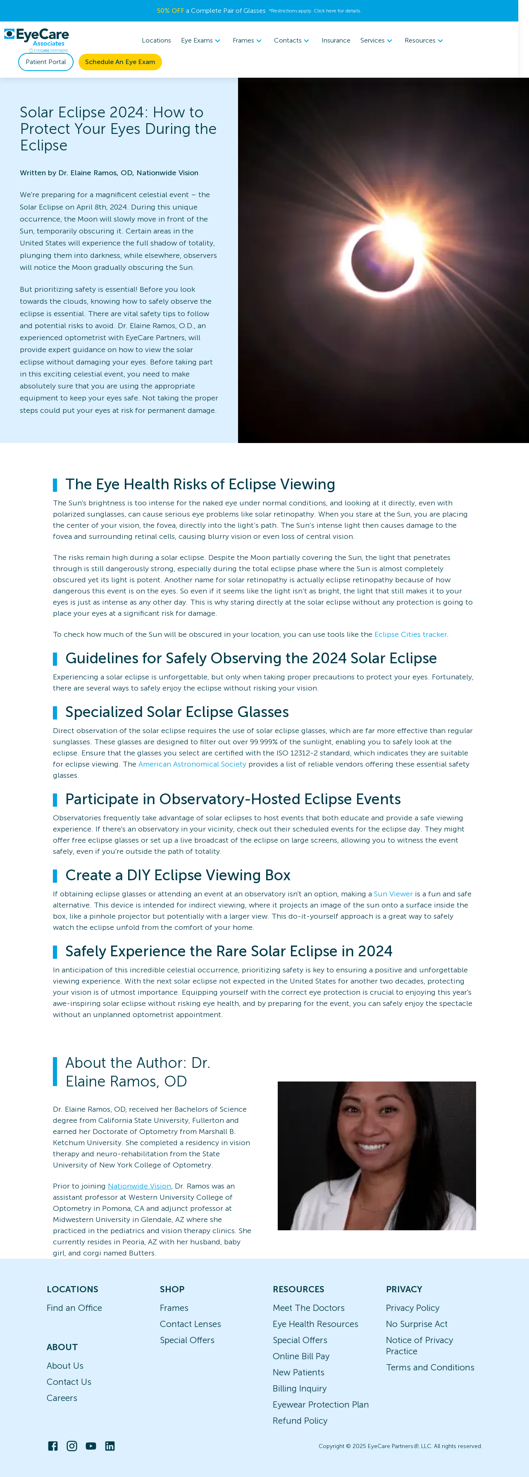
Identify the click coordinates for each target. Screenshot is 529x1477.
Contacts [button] (298, 40)
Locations (162, 40)
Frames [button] (254, 40)
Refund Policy (300, 1420)
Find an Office (74, 1308)
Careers (62, 1398)
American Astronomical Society (192, 764)
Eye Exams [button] (208, 40)
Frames (174, 1308)
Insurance (341, 40)
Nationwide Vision (139, 1186)
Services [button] (383, 40)
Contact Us (69, 1382)
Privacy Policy (412, 1308)
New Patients (298, 1372)
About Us (65, 1365)
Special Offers (187, 1340)
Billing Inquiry (299, 1388)
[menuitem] (208, 40)
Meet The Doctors (309, 1308)
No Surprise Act (417, 1324)
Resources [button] (430, 40)
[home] (36, 40)
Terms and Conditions (430, 1367)
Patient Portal (46, 62)
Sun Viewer (393, 893)
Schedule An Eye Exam (120, 62)
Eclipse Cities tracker (410, 634)
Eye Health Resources (315, 1324)
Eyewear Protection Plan (321, 1404)
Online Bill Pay (301, 1356)
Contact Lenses (190, 1324)
